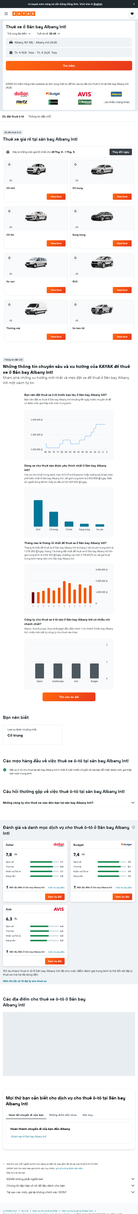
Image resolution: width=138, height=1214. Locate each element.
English (98, 4)
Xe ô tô (24, 1210)
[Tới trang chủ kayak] (23, 13)
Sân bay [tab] (88, 1115)
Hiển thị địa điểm (56, 887)
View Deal (56, 196)
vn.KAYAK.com (10, 1210)
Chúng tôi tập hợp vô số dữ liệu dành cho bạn (71, 1185)
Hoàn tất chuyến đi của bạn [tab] (26, 1115)
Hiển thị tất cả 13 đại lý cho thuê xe (25, 981)
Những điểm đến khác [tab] (63, 1115)
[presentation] (133, 827)
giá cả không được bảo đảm (69, 1168)
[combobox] (19, 33)
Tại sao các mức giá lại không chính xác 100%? (71, 1192)
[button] (134, 4)
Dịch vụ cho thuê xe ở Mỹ (45, 1210)
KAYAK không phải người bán (71, 1179)
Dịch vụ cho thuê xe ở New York (77, 1210)
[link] (69, 696)
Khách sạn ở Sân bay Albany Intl (28, 1136)
